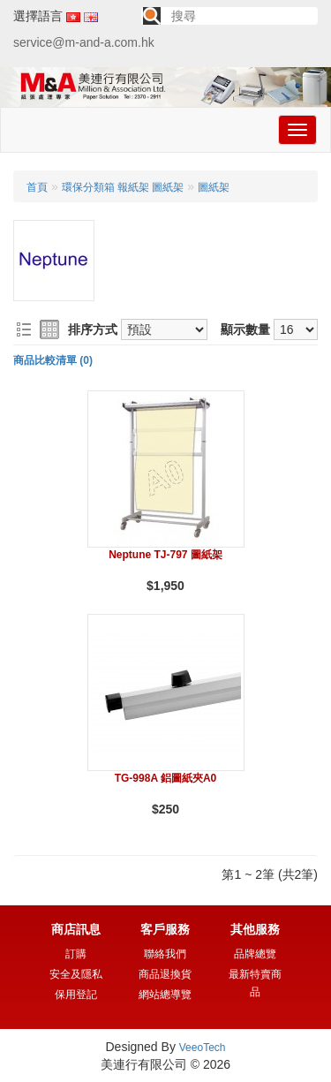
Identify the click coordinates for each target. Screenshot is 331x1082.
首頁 (37, 187)
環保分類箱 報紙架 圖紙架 (123, 187)
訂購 (76, 954)
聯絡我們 (165, 954)
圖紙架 (213, 187)
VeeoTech (202, 1047)
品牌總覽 (255, 954)
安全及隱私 (75, 974)
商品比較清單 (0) (53, 360)
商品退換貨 (165, 974)
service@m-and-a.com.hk (83, 42)
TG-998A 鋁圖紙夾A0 (166, 778)
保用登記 (76, 994)
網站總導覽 (165, 994)
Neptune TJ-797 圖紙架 (165, 555)
